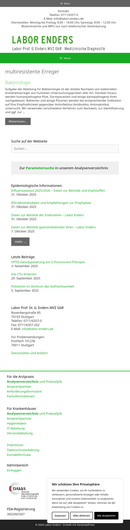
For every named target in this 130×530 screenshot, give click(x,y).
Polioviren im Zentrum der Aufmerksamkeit (42, 286)
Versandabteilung (20, 433)
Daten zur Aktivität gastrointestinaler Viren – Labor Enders (53, 227)
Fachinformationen (21, 396)
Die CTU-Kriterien (23, 274)
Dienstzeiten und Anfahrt (29, 353)
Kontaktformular (19, 455)
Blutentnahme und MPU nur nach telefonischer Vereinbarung (63, 26)
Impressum (15, 445)
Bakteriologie (17, 82)
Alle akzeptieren (106, 515)
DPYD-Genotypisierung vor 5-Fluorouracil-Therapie (48, 262)
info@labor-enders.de (69, 19)
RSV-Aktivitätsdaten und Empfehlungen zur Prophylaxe (51, 203)
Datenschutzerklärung (23, 450)
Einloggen (14, 470)
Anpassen (60, 515)
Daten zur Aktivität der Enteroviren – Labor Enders (47, 215)
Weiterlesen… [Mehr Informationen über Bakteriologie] (18, 121)
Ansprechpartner (19, 386)
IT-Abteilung (16, 428)
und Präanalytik (34, 381)
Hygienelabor (17, 423)
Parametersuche (40, 168)
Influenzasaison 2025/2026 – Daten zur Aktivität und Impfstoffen (58, 190)
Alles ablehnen (81, 515)
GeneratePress (86, 524)
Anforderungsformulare (24, 391)
